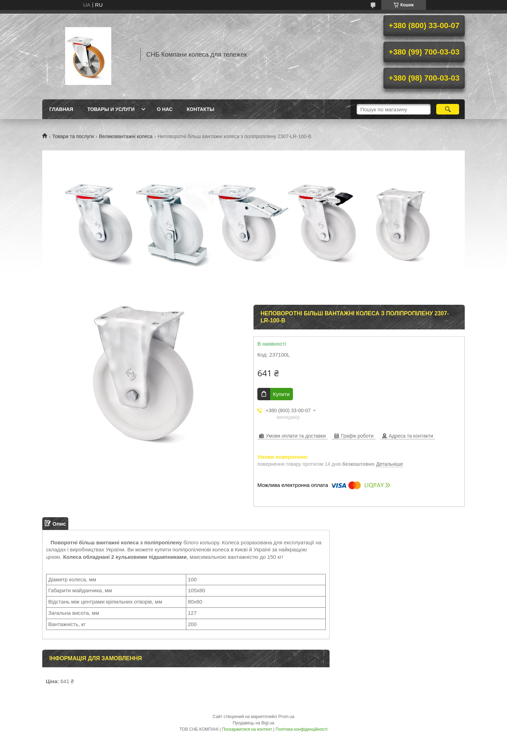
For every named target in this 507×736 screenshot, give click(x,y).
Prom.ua (286, 716)
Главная (61, 109)
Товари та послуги (73, 136)
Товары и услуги (111, 109)
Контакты (200, 109)
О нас (165, 109)
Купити (281, 394)
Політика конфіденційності (302, 729)
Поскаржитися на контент (247, 729)
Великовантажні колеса (125, 136)
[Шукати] (447, 109)
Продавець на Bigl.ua (253, 722)
